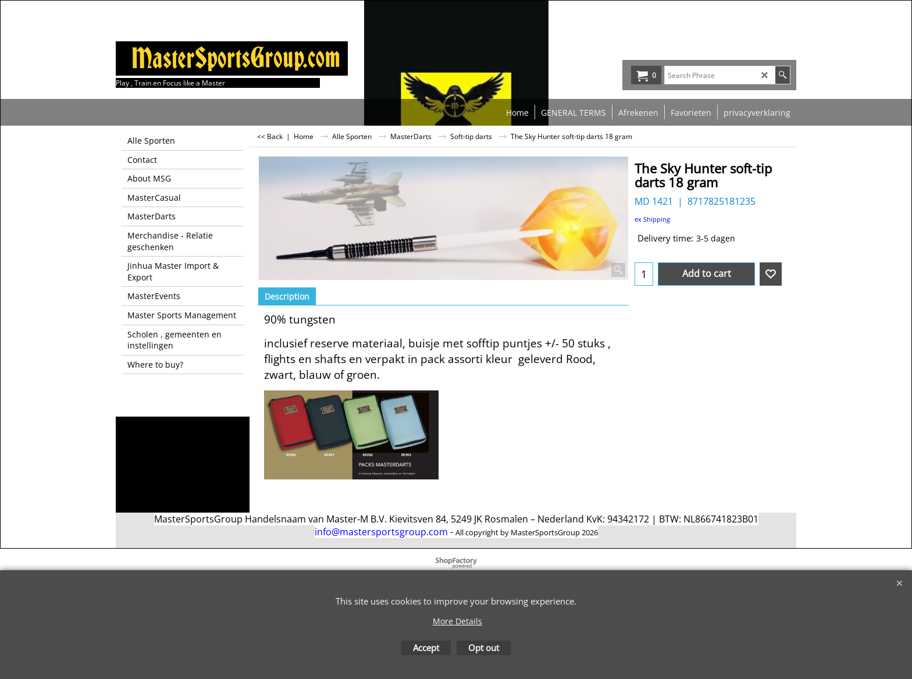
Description (287, 296)
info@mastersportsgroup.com (381, 531)
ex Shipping (652, 219)
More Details (457, 621)
